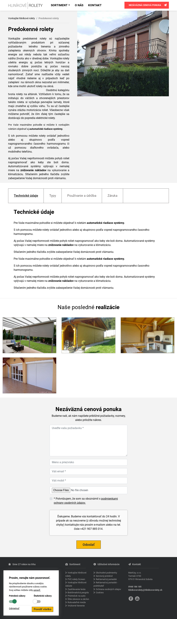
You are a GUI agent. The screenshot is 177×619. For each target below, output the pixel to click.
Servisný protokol (104, 576)
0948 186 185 (134, 586)
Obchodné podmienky (106, 572)
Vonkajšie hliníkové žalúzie (75, 584)
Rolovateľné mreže (77, 602)
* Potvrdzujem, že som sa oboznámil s (86, 500)
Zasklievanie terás (77, 589)
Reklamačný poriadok (106, 579)
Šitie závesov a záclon (78, 599)
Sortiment (59, 5)
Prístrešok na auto (76, 595)
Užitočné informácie (107, 564)
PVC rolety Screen (76, 579)
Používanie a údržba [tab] (81, 196)
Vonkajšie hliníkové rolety (21, 18)
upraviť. (37, 590)
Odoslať (89, 545)
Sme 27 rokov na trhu (22, 564)
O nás (79, 5)
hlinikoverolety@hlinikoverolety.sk (145, 590)
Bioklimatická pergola (78, 592)
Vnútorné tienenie (76, 605)
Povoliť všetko (42, 609)
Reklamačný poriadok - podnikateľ (106, 584)
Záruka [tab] (112, 196)
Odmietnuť (14, 608)
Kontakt (95, 5)
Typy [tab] (52, 196)
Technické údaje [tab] (26, 196)
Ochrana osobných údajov (108, 589)
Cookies (100, 592)
